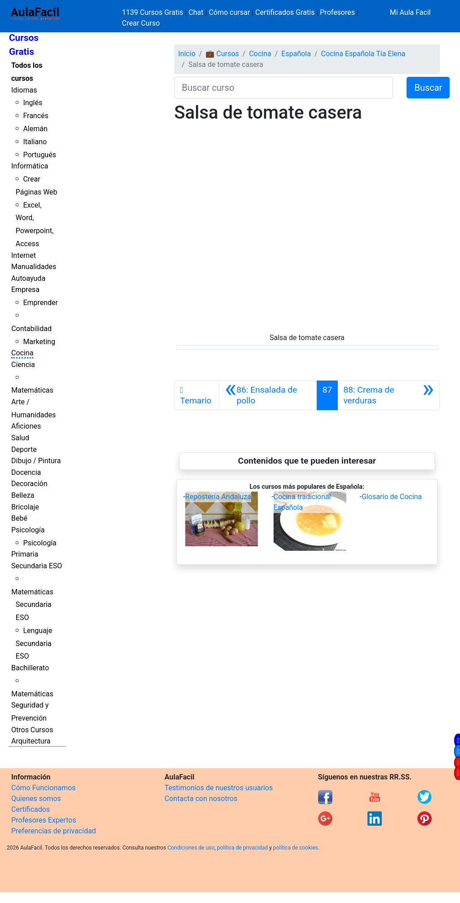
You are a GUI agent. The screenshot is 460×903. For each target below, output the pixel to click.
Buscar (428, 87)
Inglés (32, 102)
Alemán (35, 128)
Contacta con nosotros (200, 798)
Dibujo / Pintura (36, 460)
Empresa (25, 289)
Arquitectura (30, 741)
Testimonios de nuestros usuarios (218, 787)
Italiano (35, 141)
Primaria (24, 554)
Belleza (22, 495)
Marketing (39, 341)
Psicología (27, 530)
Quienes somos (36, 798)
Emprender (40, 302)
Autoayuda (28, 278)
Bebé (19, 518)
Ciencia (23, 364)
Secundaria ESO (36, 566)
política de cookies (295, 848)
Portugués (39, 154)
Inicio (186, 53)
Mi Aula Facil (410, 12)
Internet (23, 255)
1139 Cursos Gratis (153, 12)
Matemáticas (32, 390)
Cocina (22, 353)
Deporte (24, 449)
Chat (196, 12)
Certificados (30, 809)
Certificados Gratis (284, 12)
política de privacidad (242, 848)
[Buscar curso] (284, 87)
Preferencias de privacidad (53, 831)
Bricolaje (25, 507)
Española (296, 53)
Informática (29, 166)
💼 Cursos (222, 53)
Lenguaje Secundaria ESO (34, 643)
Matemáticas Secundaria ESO (32, 605)
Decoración (29, 483)
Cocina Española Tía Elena (363, 53)
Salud (20, 438)
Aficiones (26, 426)
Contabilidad (31, 328)
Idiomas (24, 90)
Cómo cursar (229, 12)
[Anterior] (268, 395)
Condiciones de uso (191, 848)
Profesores (337, 12)
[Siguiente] (388, 395)
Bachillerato (30, 668)
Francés (35, 115)
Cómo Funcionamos (43, 787)
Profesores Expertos (43, 820)
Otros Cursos (32, 730)
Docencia (26, 472)
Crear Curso (141, 23)
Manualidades (33, 266)
